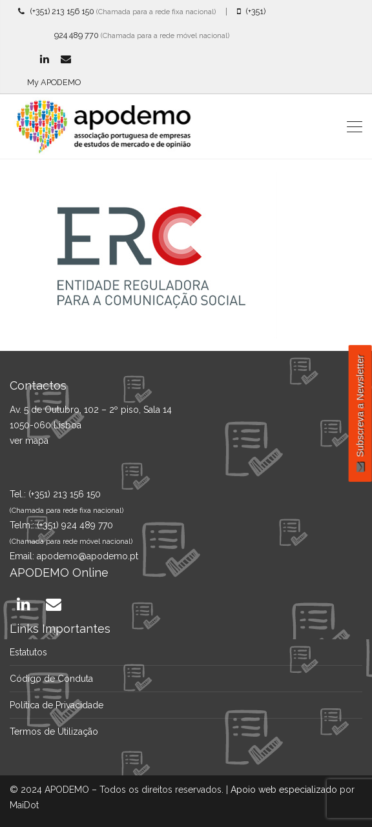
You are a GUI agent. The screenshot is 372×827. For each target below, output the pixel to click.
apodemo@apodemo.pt (87, 556)
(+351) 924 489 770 (75, 525)
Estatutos (28, 652)
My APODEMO (54, 82)
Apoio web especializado (284, 789)
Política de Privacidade (56, 705)
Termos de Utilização (54, 731)
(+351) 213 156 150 (56, 11)
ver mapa (29, 440)
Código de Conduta (51, 678)
